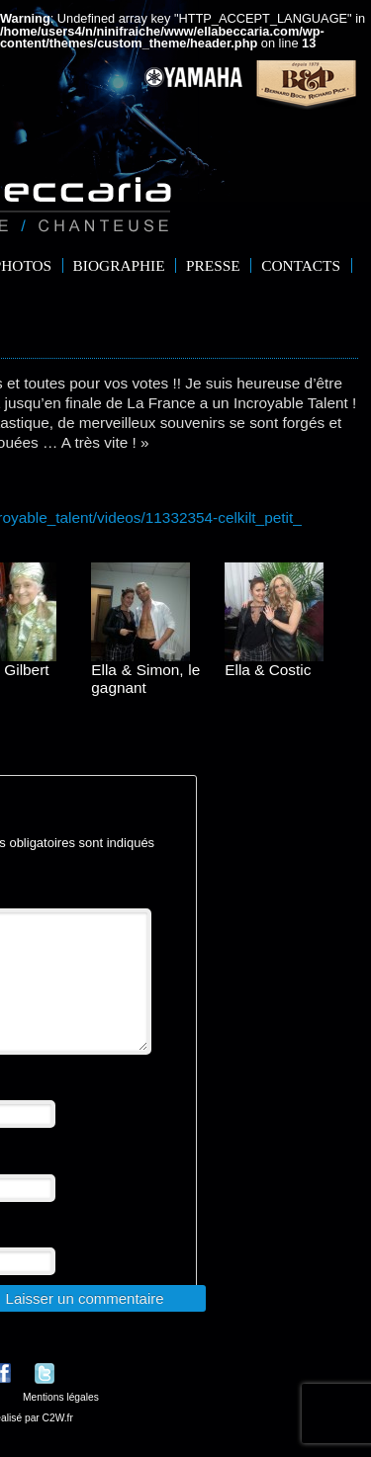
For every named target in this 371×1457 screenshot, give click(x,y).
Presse (213, 265)
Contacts (300, 265)
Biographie (119, 265)
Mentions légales (61, 1420)
